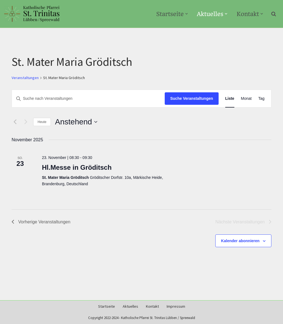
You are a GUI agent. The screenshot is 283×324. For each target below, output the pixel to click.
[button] (186, 13)
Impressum (176, 306)
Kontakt (152, 306)
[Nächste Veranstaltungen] (25, 122)
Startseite (106, 306)
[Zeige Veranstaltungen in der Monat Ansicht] (246, 98)
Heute (42, 122)
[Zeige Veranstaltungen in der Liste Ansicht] (229, 98)
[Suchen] (273, 13)
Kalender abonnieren (240, 241)
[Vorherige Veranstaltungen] (15, 122)
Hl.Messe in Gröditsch (77, 167)
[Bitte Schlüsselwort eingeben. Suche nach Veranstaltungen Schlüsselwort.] (88, 98)
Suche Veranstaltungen (191, 98)
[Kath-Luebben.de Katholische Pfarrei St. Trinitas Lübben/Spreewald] (31, 14)
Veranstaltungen (25, 77)
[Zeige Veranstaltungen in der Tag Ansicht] (261, 98)
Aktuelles (130, 306)
